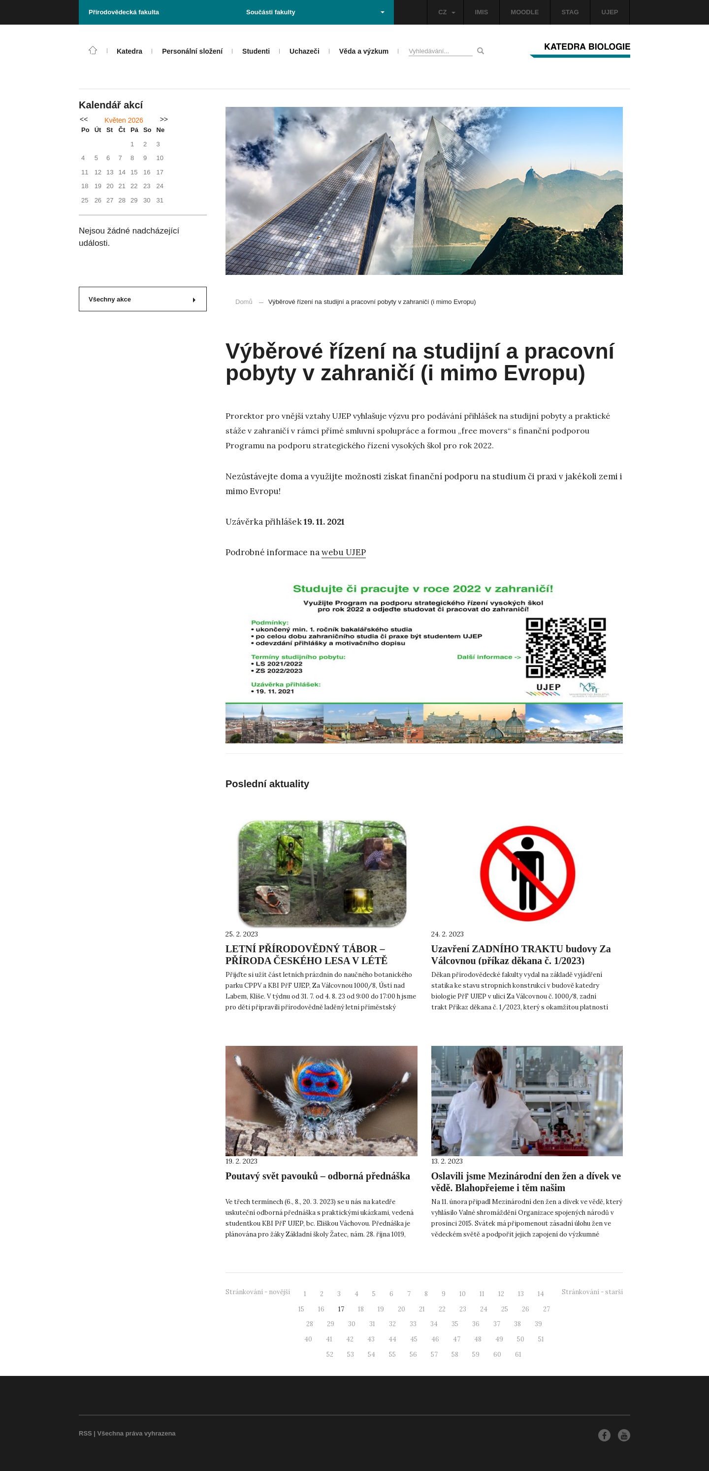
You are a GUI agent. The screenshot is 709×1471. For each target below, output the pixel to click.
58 (454, 1354)
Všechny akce (142, 299)
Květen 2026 (123, 120)
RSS (85, 1433)
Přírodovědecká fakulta (124, 12)
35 (454, 1324)
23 (462, 1309)
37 (496, 1324)
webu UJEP (344, 552)
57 (434, 1354)
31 (372, 1324)
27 (546, 1309)
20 (401, 1309)
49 (499, 1339)
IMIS (481, 12)
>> (164, 119)
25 (504, 1309)
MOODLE (525, 12)
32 (392, 1324)
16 (321, 1309)
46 (435, 1339)
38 (517, 1324)
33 (413, 1324)
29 (330, 1324)
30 (351, 1324)
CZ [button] (446, 12)
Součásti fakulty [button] (315, 12)
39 (538, 1324)
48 (478, 1339)
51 (541, 1339)
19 (381, 1309)
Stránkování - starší (592, 1292)
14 (541, 1294)
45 (414, 1339)
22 (442, 1309)
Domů (244, 301)
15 (301, 1309)
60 (497, 1354)
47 (456, 1339)
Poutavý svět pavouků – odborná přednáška (318, 1175)
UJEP (610, 12)
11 (482, 1294)
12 (501, 1294)
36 (476, 1324)
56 (413, 1354)
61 (518, 1354)
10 (462, 1294)
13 (521, 1294)
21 (422, 1309)
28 (309, 1324)
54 (371, 1354)
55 (392, 1354)
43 (371, 1339)
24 (483, 1309)
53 (350, 1354)
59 (476, 1354)
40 (308, 1339)
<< (84, 119)
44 (392, 1339)
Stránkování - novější (258, 1292)
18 (361, 1309)
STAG (570, 12)
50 (520, 1339)
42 (350, 1339)
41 (329, 1339)
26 (525, 1309)
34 (434, 1324)
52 (329, 1354)
